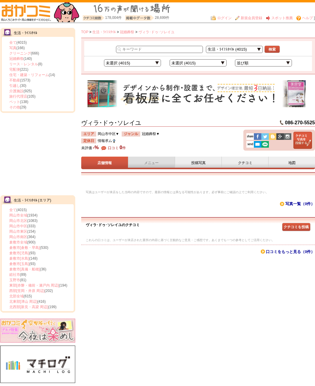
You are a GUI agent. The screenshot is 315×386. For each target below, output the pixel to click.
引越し (14, 86)
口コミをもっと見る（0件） (290, 251)
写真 (12, 48)
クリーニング (20, 53)
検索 (272, 49)
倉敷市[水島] (19, 258)
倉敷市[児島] (19, 253)
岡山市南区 (18, 237)
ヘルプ (304, 18)
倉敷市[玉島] (19, 264)
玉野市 (14, 280)
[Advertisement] (37, 153)
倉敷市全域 (18, 242)
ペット (14, 102)
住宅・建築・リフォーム (29, 75)
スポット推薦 (279, 18)
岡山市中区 (18, 226)
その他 (14, 107)
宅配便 (14, 69)
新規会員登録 (248, 18)
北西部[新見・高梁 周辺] (28, 307)
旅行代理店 (18, 96)
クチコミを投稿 (296, 227)
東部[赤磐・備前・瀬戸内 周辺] (34, 285)
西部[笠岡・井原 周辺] (27, 291)
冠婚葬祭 (16, 59)
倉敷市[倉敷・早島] (24, 248)
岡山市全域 (18, 215)
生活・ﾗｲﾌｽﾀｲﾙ (104, 32)
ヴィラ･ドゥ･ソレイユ (156, 32)
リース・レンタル (23, 64)
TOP (84, 32)
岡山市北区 (18, 221)
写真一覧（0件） (300, 204)
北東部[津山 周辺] (23, 301)
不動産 (14, 80)
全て (12, 42)
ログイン (221, 18)
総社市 (14, 275)
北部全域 (16, 296)
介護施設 (16, 91)
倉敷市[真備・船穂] (24, 269)
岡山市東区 (18, 231)
